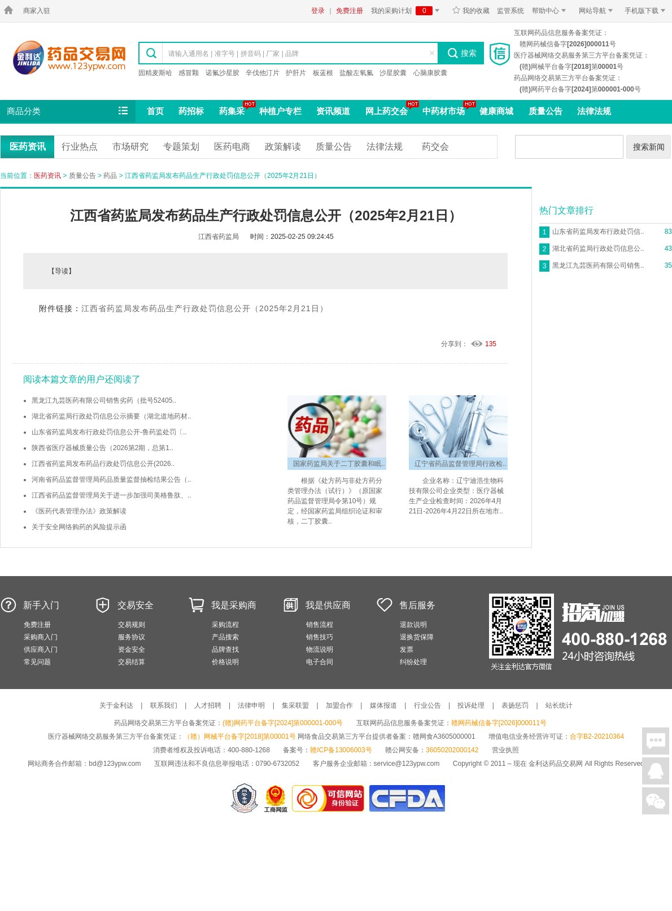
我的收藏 (471, 11)
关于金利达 (116, 705)
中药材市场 (443, 111)
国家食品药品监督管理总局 (407, 798)
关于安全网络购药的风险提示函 (79, 527)
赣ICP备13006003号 (341, 750)
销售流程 (319, 625)
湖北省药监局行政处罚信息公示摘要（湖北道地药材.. (111, 416)
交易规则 (131, 625)
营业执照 (505, 750)
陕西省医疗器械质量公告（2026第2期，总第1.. (102, 448)
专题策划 (181, 146)
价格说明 (225, 662)
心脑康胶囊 (430, 73)
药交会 (435, 146)
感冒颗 (188, 73)
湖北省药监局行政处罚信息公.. (598, 248)
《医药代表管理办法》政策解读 (79, 511)
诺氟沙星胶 (222, 73)
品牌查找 (225, 649)
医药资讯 (28, 146)
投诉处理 (471, 705)
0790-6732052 (279, 764)
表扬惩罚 (515, 705)
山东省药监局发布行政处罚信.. (598, 232)
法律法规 (594, 111)
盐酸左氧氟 (356, 73)
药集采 (232, 111)
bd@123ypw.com (115, 764)
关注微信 (655, 800)
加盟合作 (339, 705)
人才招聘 (207, 705)
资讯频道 (333, 111)
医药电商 (232, 146)
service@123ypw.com (407, 764)
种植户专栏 (280, 111)
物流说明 (319, 649)
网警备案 (244, 798)
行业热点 (80, 146)
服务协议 (131, 637)
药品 (110, 176)
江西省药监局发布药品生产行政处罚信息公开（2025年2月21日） (204, 308)
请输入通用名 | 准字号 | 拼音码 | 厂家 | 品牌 (233, 54)
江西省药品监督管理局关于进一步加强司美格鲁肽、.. (111, 495)
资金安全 (131, 649)
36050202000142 (452, 750)
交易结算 (131, 662)
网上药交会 (386, 111)
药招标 (191, 111)
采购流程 (225, 625)
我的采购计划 (407, 11)
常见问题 (37, 662)
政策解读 (283, 146)
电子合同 (319, 662)
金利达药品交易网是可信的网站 (330, 798)
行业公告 (427, 705)
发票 (406, 649)
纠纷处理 (413, 662)
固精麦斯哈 (155, 73)
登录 (318, 11)
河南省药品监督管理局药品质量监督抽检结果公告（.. (111, 479)
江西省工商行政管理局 (276, 798)
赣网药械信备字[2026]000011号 (499, 723)
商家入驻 (36, 11)
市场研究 (130, 146)
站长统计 (559, 705)
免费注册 (349, 11)
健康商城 (496, 111)
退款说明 (413, 625)
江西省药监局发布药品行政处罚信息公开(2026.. (103, 464)
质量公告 (545, 111)
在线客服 (655, 770)
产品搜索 (225, 637)
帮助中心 (551, 11)
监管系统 (510, 11)
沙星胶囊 (393, 73)
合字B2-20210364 (597, 736)
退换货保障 (417, 637)
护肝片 (296, 73)
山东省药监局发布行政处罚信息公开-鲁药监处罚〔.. (109, 432)
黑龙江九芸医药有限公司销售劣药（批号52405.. (104, 400)
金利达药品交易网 (69, 57)
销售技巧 (319, 637)
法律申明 (251, 705)
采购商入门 (41, 637)
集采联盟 (295, 705)
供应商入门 (41, 649)
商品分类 (68, 111)
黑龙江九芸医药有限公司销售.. (598, 265)
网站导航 (598, 11)
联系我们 (163, 705)
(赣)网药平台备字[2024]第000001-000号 (282, 723)
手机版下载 (647, 11)
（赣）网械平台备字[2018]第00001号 (240, 736)
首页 (155, 111)
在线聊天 (655, 741)
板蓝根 (323, 73)
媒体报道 (383, 705)
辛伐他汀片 (263, 73)
